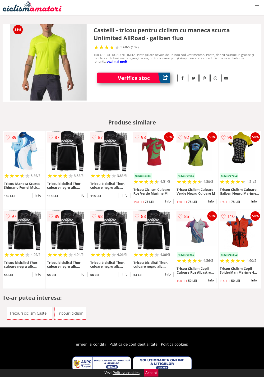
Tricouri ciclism (70, 313)
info (38, 195)
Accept (151, 372)
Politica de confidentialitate (133, 344)
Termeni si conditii (90, 344)
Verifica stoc (144, 78)
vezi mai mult (117, 61)
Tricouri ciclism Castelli (29, 313)
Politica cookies (174, 344)
